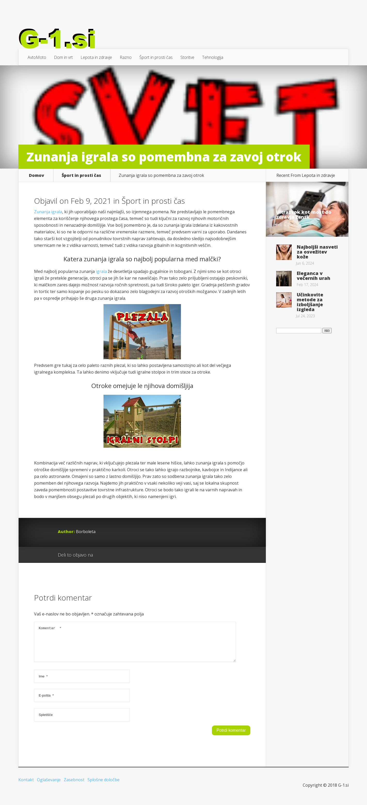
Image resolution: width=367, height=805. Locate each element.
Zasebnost (74, 786)
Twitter (122, 555)
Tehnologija (212, 57)
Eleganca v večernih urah (313, 275)
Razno (126, 57)
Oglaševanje (49, 786)
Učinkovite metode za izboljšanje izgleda (310, 301)
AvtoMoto (37, 57)
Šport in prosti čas (156, 57)
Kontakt (26, 786)
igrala (101, 271)
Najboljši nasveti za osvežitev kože (317, 252)
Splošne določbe (103, 786)
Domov (36, 175)
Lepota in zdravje (96, 57)
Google (102, 555)
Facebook (112, 555)
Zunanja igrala (48, 212)
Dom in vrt (63, 57)
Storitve (187, 57)
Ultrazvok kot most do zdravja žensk (303, 214)
